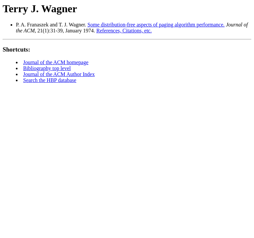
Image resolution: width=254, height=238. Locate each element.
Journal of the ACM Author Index (59, 74)
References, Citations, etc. (124, 30)
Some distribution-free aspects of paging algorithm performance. (156, 24)
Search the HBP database (49, 80)
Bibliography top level (47, 68)
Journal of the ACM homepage (55, 62)
